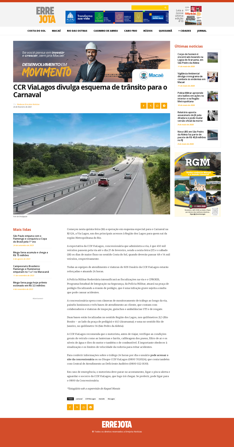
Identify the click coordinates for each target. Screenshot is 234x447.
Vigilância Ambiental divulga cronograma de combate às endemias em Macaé (191, 78)
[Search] (165, 7)
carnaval (79, 399)
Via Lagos (111, 399)
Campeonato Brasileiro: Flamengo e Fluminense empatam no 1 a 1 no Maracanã (31, 269)
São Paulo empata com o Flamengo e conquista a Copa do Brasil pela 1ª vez (30, 238)
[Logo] (117, 424)
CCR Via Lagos (90, 399)
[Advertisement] (37, 318)
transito (102, 399)
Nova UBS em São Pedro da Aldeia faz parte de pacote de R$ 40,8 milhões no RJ (192, 136)
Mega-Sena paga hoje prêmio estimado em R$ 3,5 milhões (30, 284)
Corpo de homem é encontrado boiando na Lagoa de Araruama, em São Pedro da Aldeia (190, 58)
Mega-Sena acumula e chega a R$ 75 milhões (30, 254)
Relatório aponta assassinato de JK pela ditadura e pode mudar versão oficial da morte (190, 117)
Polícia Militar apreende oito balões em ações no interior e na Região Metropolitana (191, 97)
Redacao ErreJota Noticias (28, 104)
